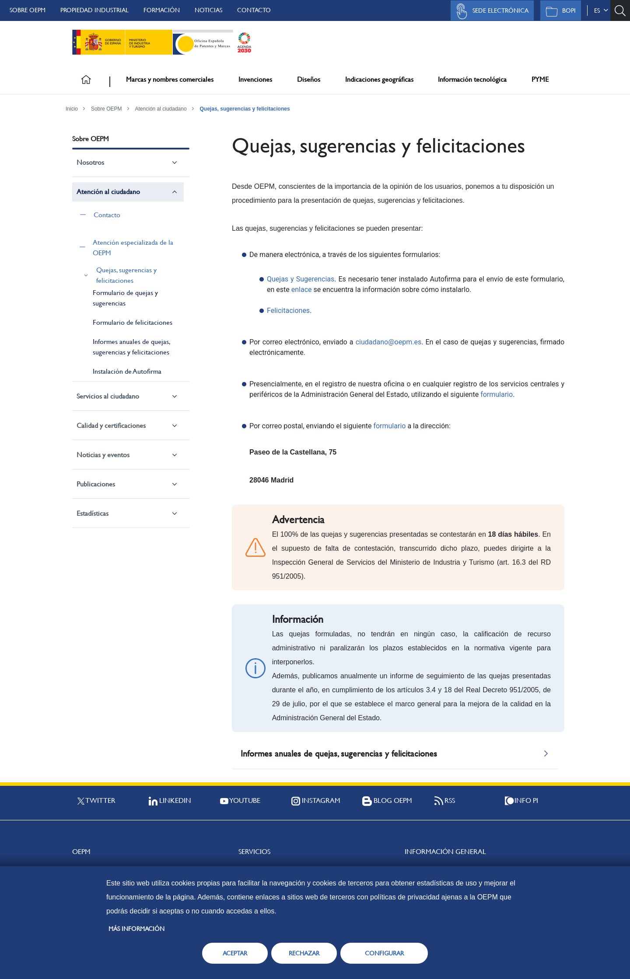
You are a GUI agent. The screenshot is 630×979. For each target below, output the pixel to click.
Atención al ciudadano (161, 109)
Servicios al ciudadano (108, 396)
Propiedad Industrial (94, 10)
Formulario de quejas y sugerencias (125, 297)
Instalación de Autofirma (127, 371)
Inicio (72, 109)
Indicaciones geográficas (379, 79)
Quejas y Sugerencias (300, 279)
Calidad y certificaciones (111, 425)
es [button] (601, 10)
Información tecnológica (472, 79)
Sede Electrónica (490, 11)
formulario (496, 394)
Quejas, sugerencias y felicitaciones (245, 109)
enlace (301, 289)
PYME (540, 79)
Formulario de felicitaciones (132, 322)
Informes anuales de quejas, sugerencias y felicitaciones (131, 346)
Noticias (208, 10)
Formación (162, 10)
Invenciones (255, 79)
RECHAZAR (304, 953)
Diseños (308, 79)
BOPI (558, 11)
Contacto (254, 10)
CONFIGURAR (384, 953)
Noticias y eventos (103, 455)
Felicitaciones (288, 310)
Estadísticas (92, 513)
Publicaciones (96, 484)
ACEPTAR (235, 953)
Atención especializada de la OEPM (133, 247)
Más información (136, 928)
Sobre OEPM (28, 10)
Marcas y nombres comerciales (170, 79)
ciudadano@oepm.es (388, 342)
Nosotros (90, 162)
